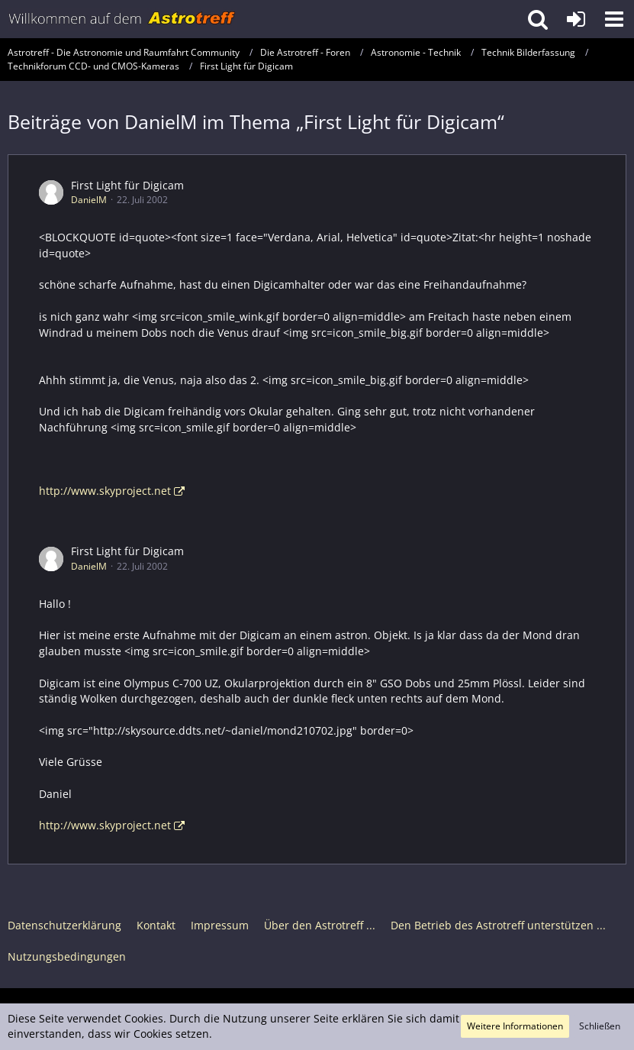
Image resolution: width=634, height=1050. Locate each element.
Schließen (599, 1025)
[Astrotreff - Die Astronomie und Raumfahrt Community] (122, 19)
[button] (614, 19)
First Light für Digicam (127, 185)
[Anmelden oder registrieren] (576, 19)
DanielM (89, 199)
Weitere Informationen (515, 1025)
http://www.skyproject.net (105, 490)
